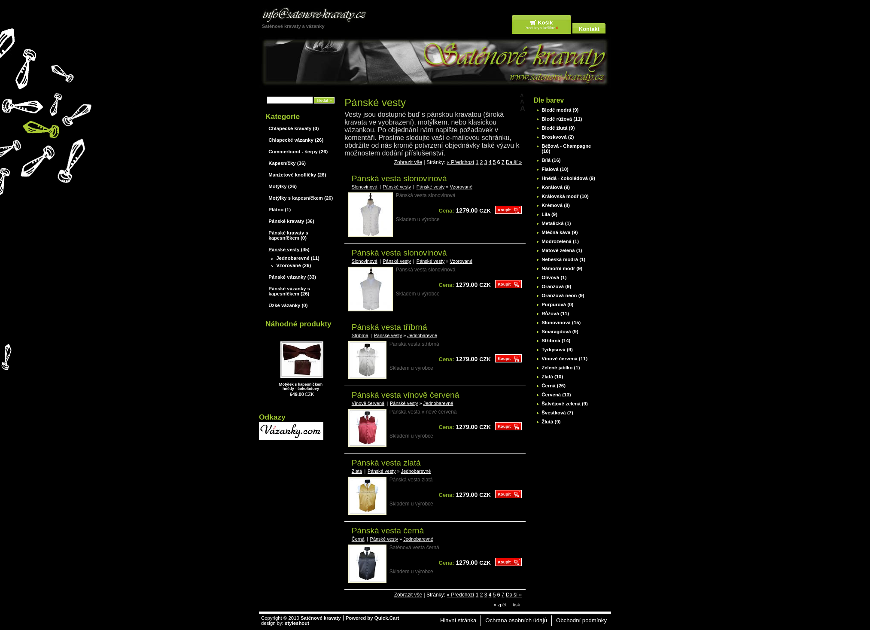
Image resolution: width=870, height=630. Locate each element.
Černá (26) (553, 385)
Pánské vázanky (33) (292, 277)
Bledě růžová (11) (561, 119)
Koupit (504, 209)
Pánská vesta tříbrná (389, 327)
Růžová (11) (555, 313)
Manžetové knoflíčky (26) (297, 174)
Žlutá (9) (550, 421)
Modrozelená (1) (560, 241)
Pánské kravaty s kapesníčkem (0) (288, 235)
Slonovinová (364, 186)
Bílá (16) (550, 160)
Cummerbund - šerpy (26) (298, 151)
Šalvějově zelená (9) (564, 403)
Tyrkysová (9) (557, 349)
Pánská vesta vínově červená (405, 394)
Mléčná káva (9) (559, 232)
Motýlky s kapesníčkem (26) (300, 198)
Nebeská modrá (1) (563, 259)
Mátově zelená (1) (561, 250)
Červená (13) (556, 394)
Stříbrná (360, 335)
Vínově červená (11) (564, 358)
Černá (358, 539)
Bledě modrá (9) (559, 110)
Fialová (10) (555, 169)
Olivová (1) (553, 277)
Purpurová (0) (557, 304)
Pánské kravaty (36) (291, 221)
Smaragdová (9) (559, 331)
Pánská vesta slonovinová (399, 178)
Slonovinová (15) (561, 322)
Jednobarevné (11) (297, 258)
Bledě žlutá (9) (558, 128)
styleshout (297, 623)
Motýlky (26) (282, 186)
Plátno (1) (279, 209)
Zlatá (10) (552, 376)
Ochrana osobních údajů (516, 620)
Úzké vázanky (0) (287, 305)
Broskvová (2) (557, 137)
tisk (516, 604)
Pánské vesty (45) (289, 249)
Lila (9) (549, 214)
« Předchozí (460, 162)
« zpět (500, 604)
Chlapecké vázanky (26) (295, 140)
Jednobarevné (422, 335)
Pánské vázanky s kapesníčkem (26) (289, 291)
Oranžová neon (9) (562, 295)
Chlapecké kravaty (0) (293, 128)
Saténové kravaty (321, 618)
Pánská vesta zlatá (386, 462)
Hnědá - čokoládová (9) (568, 178)
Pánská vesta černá (388, 530)
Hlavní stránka (458, 620)
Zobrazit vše (408, 162)
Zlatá (357, 471)
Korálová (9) (555, 187)
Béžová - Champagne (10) (566, 148)
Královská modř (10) (565, 196)
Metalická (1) (556, 223)
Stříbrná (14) (555, 340)
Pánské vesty (397, 186)
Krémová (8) (555, 205)
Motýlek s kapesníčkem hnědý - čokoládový (300, 386)
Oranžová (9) (556, 286)
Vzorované (461, 186)
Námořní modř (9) (561, 268)
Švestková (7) (557, 412)
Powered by (372, 618)
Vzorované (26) (293, 265)
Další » (514, 162)
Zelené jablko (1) (560, 367)
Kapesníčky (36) (287, 163)
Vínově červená (368, 403)
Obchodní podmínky (581, 620)
